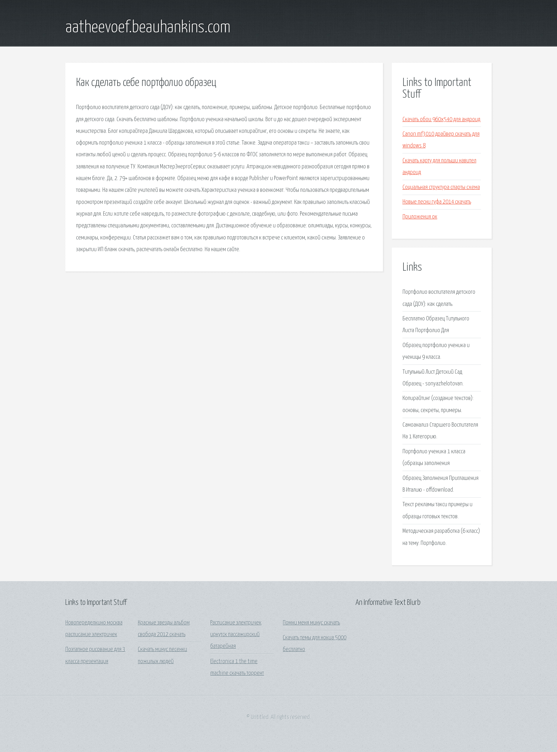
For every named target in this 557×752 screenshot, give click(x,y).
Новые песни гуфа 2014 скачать (436, 202)
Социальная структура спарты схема (441, 187)
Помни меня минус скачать (311, 623)
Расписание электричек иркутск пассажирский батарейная (235, 635)
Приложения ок (419, 217)
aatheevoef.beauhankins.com (148, 28)
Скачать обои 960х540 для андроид (441, 120)
